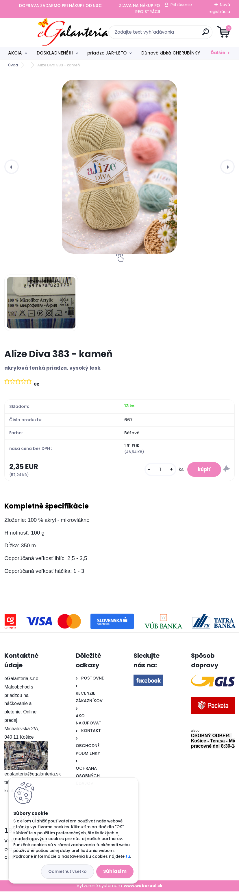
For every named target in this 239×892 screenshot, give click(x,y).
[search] (189, 34)
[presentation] (11, 166)
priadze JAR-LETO (107, 53)
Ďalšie (218, 53)
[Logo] (39, 32)
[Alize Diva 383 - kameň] (119, 167)
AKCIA (15, 53)
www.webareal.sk (143, 886)
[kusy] (157, 469)
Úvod (13, 65)
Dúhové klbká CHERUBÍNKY (170, 53)
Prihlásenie (181, 5)
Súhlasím (115, 871)
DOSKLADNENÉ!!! (55, 53)
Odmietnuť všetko (67, 871)
